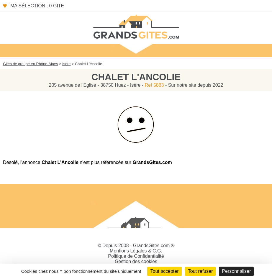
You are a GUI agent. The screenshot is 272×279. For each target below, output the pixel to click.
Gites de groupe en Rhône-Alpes (30, 64)
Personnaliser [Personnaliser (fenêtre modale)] (236, 271)
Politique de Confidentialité (136, 256)
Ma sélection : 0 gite (37, 5)
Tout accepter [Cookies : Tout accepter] (164, 271)
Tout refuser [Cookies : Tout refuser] (200, 271)
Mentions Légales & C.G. (136, 250)
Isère (66, 64)
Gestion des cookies (136, 261)
